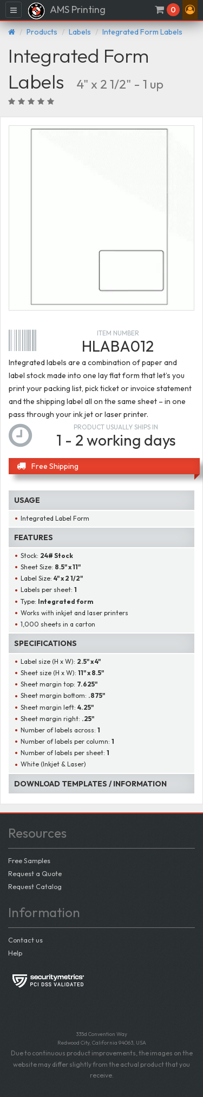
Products (42, 32)
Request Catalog (35, 886)
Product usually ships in (116, 427)
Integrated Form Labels (142, 32)
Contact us (25, 940)
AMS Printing (66, 11)
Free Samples (29, 860)
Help (15, 952)
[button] (190, 9)
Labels (80, 32)
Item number (118, 333)
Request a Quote (35, 873)
